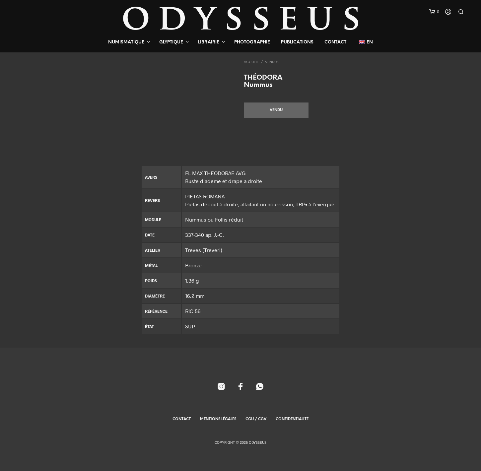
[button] (434, 12)
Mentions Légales (218, 419)
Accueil (251, 62)
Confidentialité (292, 419)
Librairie (208, 42)
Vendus (271, 62)
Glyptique (171, 42)
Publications (297, 42)
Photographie (252, 42)
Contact (335, 42)
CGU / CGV (255, 419)
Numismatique (126, 42)
